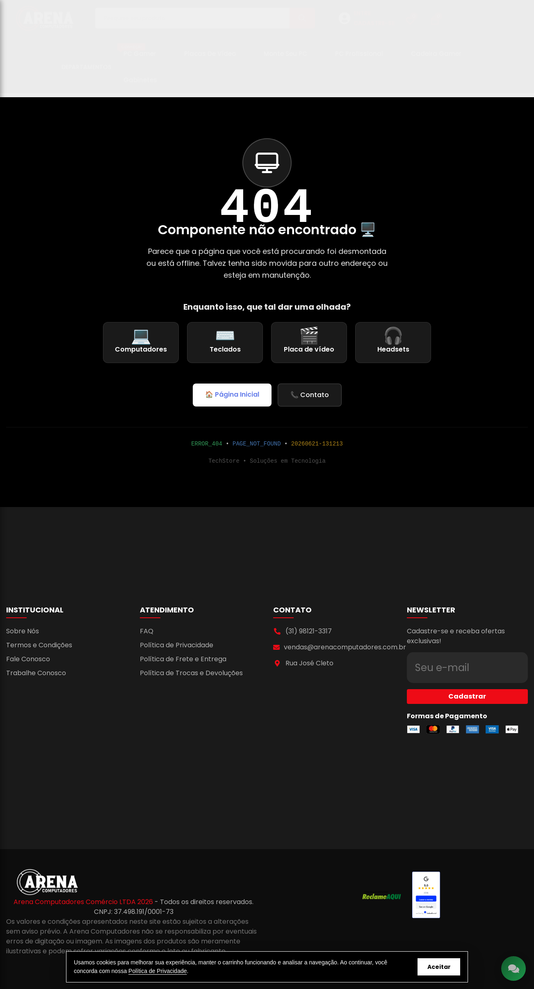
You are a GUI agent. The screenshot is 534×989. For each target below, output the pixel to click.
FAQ (146, 631)
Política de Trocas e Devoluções (191, 673)
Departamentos (86, 71)
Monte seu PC (285, 57)
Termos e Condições (39, 645)
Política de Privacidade (176, 645)
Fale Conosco (28, 659)
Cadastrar (467, 681)
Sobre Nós (22, 631)
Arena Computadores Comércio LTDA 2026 (84, 902)
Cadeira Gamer (436, 57)
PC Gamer (136, 54)
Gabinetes (140, 84)
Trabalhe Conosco (36, 673)
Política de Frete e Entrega (183, 659)
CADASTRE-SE (374, 27)
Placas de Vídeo (210, 57)
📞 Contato (309, 395)
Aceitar (439, 967)
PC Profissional (359, 57)
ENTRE (362, 17)
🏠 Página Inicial (232, 394)
